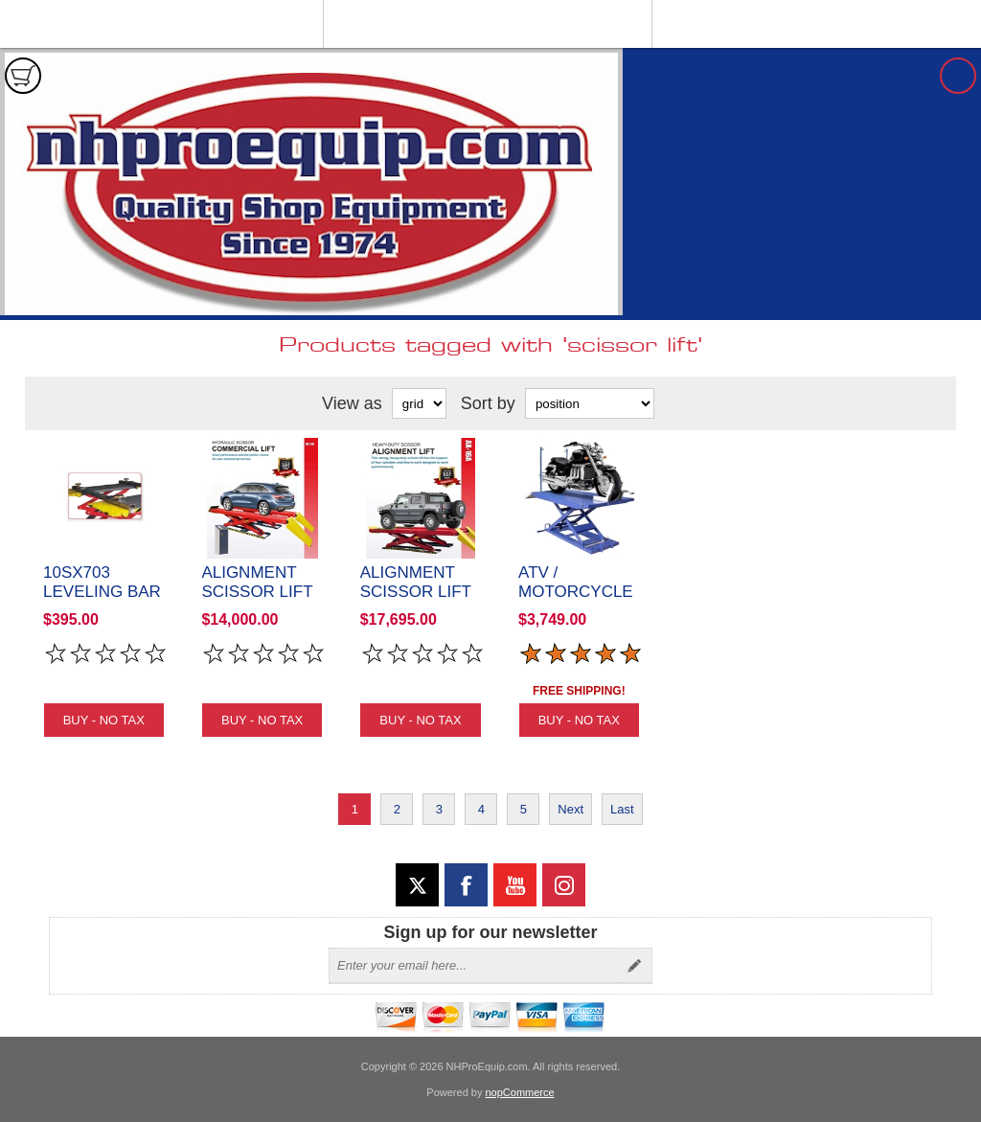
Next (570, 809)
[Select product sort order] (589, 403)
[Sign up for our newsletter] (473, 966)
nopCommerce (520, 1092)
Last (622, 809)
